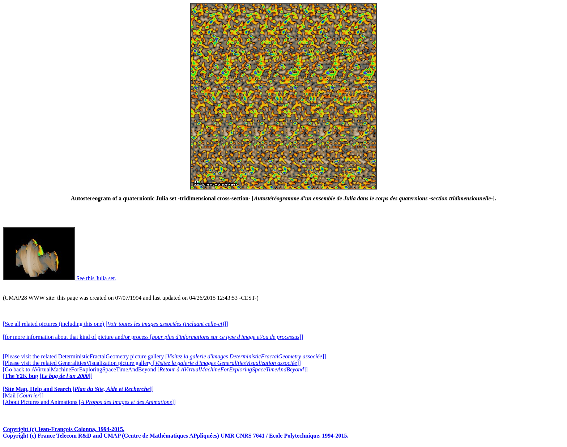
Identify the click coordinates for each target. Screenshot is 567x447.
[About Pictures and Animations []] (89, 402)
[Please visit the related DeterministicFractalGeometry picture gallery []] (164, 356)
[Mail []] (23, 395)
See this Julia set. (59, 278)
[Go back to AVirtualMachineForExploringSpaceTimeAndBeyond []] (155, 369)
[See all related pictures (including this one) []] (115, 324)
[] (48, 376)
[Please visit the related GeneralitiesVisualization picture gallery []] (152, 363)
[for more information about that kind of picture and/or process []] (153, 337)
